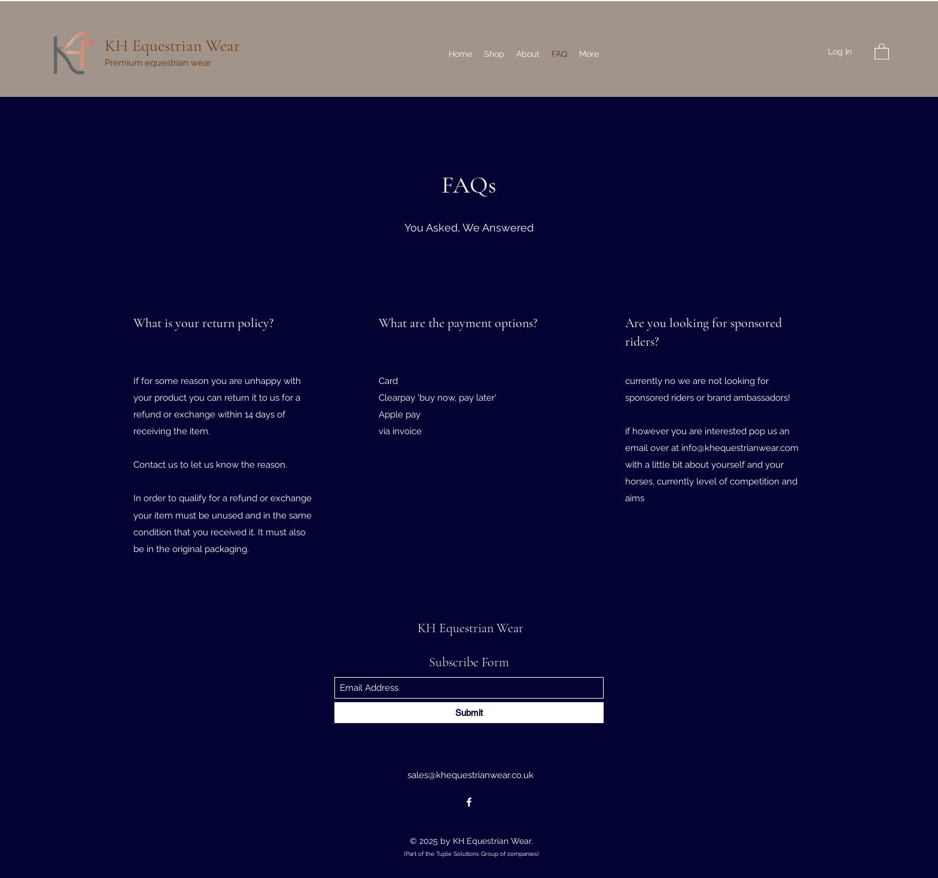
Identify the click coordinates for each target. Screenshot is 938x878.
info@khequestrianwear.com (740, 448)
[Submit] (469, 712)
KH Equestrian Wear (172, 45)
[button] (882, 51)
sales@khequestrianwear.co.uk (470, 775)
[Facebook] (469, 802)
